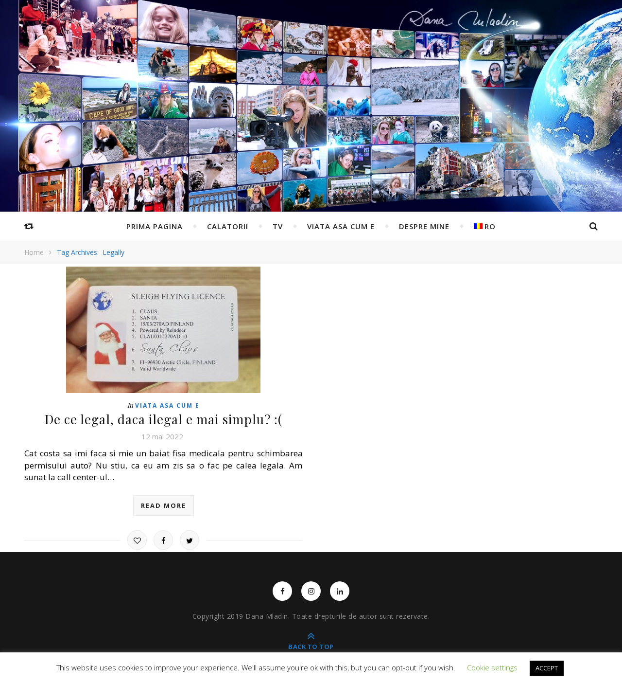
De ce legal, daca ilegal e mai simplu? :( (163, 419)
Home (34, 252)
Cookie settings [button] (492, 667)
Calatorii (227, 226)
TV (278, 226)
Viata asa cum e (341, 226)
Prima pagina (154, 226)
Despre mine (424, 226)
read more (163, 505)
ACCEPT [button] (547, 668)
